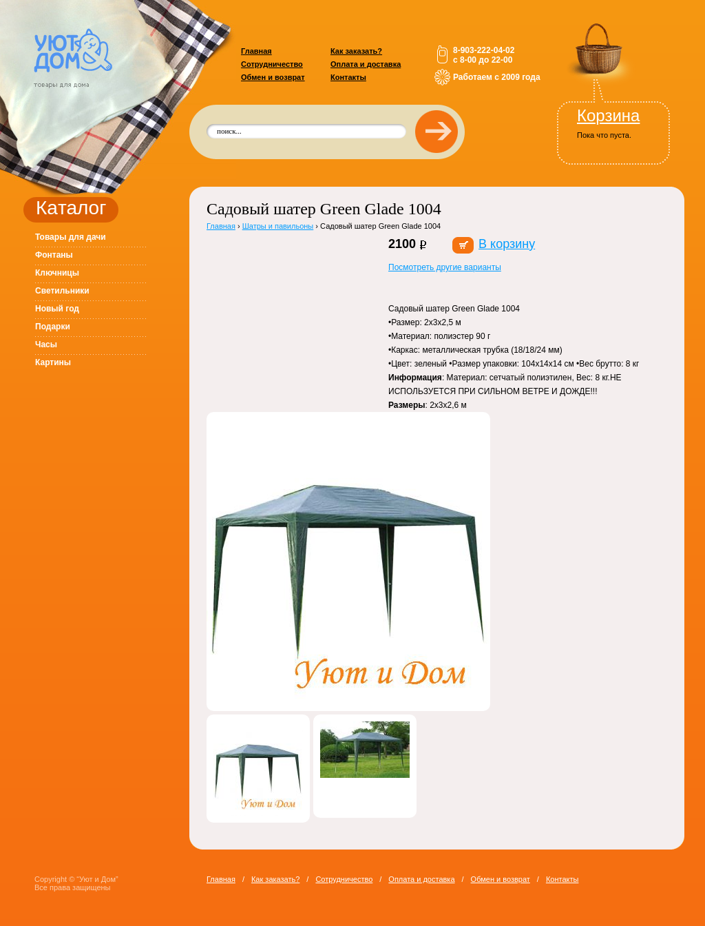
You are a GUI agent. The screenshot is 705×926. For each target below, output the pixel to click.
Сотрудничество (272, 64)
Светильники (62, 291)
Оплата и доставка (365, 64)
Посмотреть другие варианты (444, 267)
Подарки (52, 326)
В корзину (506, 244)
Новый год (57, 308)
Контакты (348, 77)
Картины (53, 362)
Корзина (608, 115)
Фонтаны (54, 255)
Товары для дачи (70, 237)
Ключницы (57, 273)
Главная (256, 51)
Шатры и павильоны (278, 226)
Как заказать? (356, 51)
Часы (46, 344)
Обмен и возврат (273, 77)
